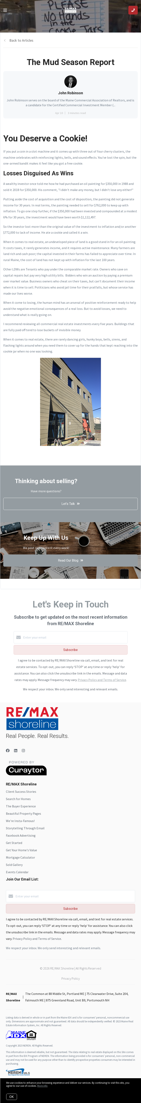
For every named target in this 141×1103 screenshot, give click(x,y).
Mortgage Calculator (20, 857)
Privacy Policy (70, 978)
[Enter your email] (74, 637)
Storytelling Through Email (25, 828)
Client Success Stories (21, 792)
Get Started (14, 843)
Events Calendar (17, 872)
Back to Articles (21, 40)
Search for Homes (18, 799)
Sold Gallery (14, 865)
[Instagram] (23, 750)
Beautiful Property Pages (23, 813)
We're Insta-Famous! (20, 821)
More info (42, 1086)
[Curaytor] (26, 774)
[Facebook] (8, 750)
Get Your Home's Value (21, 850)
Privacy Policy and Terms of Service (102, 680)
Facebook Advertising (21, 835)
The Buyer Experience (21, 806)
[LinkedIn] (15, 750)
